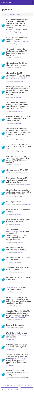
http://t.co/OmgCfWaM (19, 317)
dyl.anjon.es (6, 2)
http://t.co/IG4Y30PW (14, 232)
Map (18, 14)
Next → (17, 389)
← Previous (5, 385)
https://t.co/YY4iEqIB (18, 335)
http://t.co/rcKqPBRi (17, 79)
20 (12, 389)
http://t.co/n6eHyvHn (22, 41)
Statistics (12, 14)
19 (8, 389)
